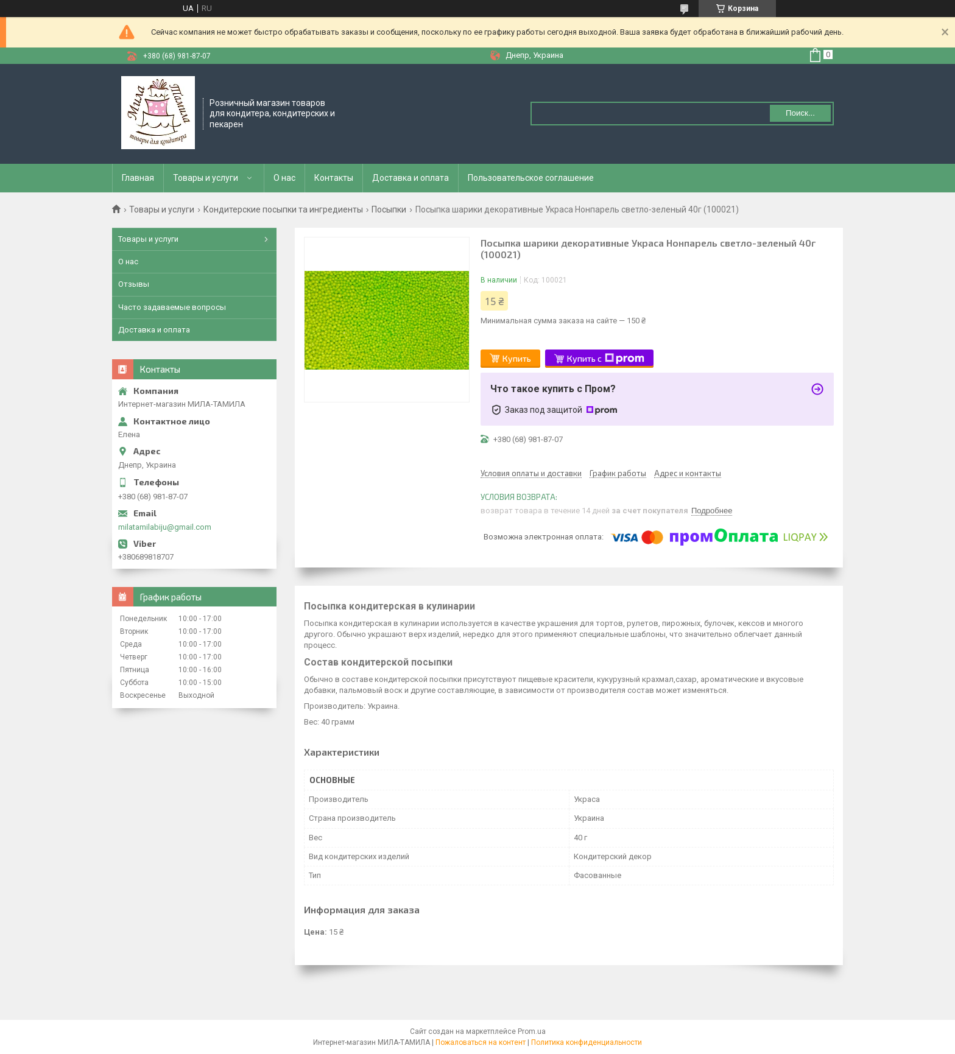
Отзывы (133, 284)
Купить (516, 358)
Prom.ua (532, 1031)
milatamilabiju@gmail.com (164, 527)
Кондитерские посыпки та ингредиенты (283, 209)
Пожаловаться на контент (480, 1042)
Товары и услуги (205, 178)
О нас (284, 178)
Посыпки (389, 209)
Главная (138, 178)
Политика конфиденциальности (586, 1042)
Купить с (605, 358)
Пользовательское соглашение (531, 178)
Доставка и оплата (410, 178)
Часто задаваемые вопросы (172, 307)
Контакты (333, 178)
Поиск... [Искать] (800, 113)
